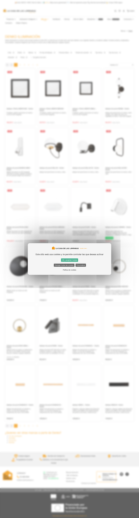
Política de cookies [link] (69, 270)
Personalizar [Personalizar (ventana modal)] (80, 265)
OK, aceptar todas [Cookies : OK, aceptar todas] (69, 260)
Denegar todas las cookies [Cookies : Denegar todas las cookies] (64, 265)
